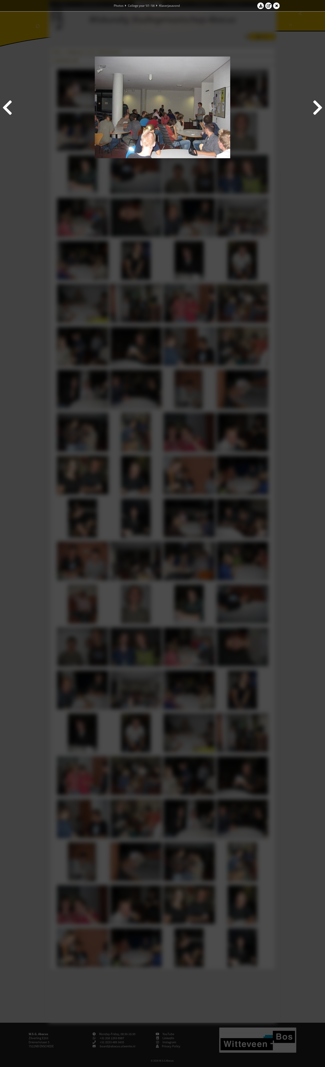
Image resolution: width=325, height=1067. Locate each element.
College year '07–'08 (141, 6)
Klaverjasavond (169, 6)
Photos (118, 6)
